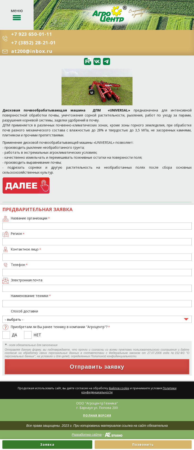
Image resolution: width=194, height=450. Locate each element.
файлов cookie (119, 388)
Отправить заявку (97, 366)
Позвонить (143, 444)
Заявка (47, 444)
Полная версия (97, 415)
